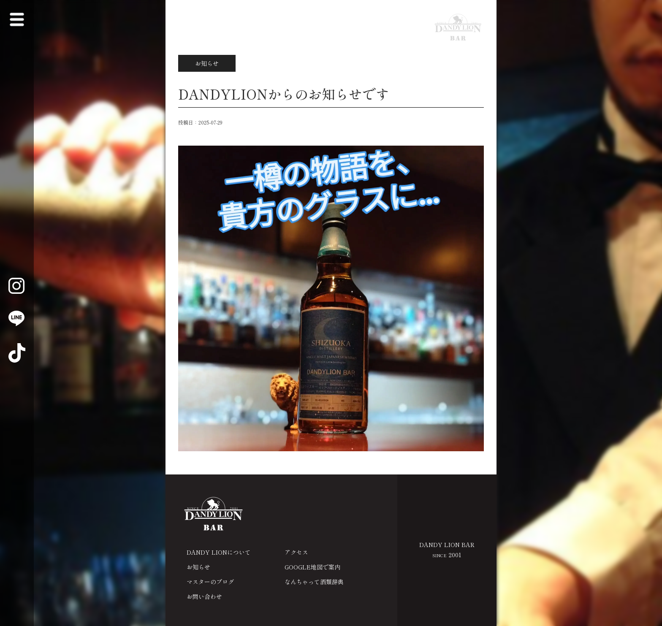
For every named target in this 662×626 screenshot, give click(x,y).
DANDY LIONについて (219, 552)
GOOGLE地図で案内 (312, 567)
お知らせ (198, 567)
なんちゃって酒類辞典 (314, 581)
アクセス (296, 552)
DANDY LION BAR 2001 (447, 549)
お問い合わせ (204, 596)
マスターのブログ (210, 581)
